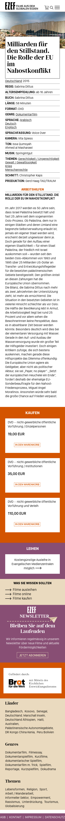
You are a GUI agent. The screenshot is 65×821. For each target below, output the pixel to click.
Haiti (40, 719)
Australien (12, 724)
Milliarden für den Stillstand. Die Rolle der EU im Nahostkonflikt (32, 196)
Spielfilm (45, 765)
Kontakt (15, 817)
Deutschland (13, 81)
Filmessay (35, 752)
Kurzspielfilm (29, 769)
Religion (32, 789)
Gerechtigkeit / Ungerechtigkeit (38, 159)
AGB (3, 817)
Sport (43, 789)
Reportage (12, 769)
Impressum (33, 817)
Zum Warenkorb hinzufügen (24, 445)
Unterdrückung (32, 802)
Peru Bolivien (45, 732)
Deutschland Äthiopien (20, 719)
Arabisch (26, 120)
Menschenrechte (16, 170)
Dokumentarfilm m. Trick (21, 765)
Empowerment (40, 797)
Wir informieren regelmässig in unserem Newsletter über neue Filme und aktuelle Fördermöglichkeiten (32, 643)
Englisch (11, 127)
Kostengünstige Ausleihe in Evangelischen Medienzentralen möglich (33, 564)
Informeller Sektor (17, 797)
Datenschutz (55, 817)
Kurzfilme (41, 756)
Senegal (42, 711)
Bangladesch (14, 711)
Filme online (22, 594)
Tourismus (51, 802)
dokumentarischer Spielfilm (23, 760)
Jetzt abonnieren (32, 655)
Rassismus (12, 802)
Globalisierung (14, 806)
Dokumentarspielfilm (19, 756)
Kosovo (29, 711)
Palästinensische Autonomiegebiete (29, 728)
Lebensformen (15, 789)
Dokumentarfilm (26, 114)
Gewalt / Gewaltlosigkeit (21, 162)
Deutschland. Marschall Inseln (25, 715)
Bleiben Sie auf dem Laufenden (32, 629)
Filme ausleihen (25, 589)
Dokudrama (48, 769)
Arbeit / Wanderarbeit (19, 793)
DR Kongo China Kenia (20, 732)
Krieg (8, 166)
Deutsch (10, 123)
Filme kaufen (22, 598)
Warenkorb (47, 8)
